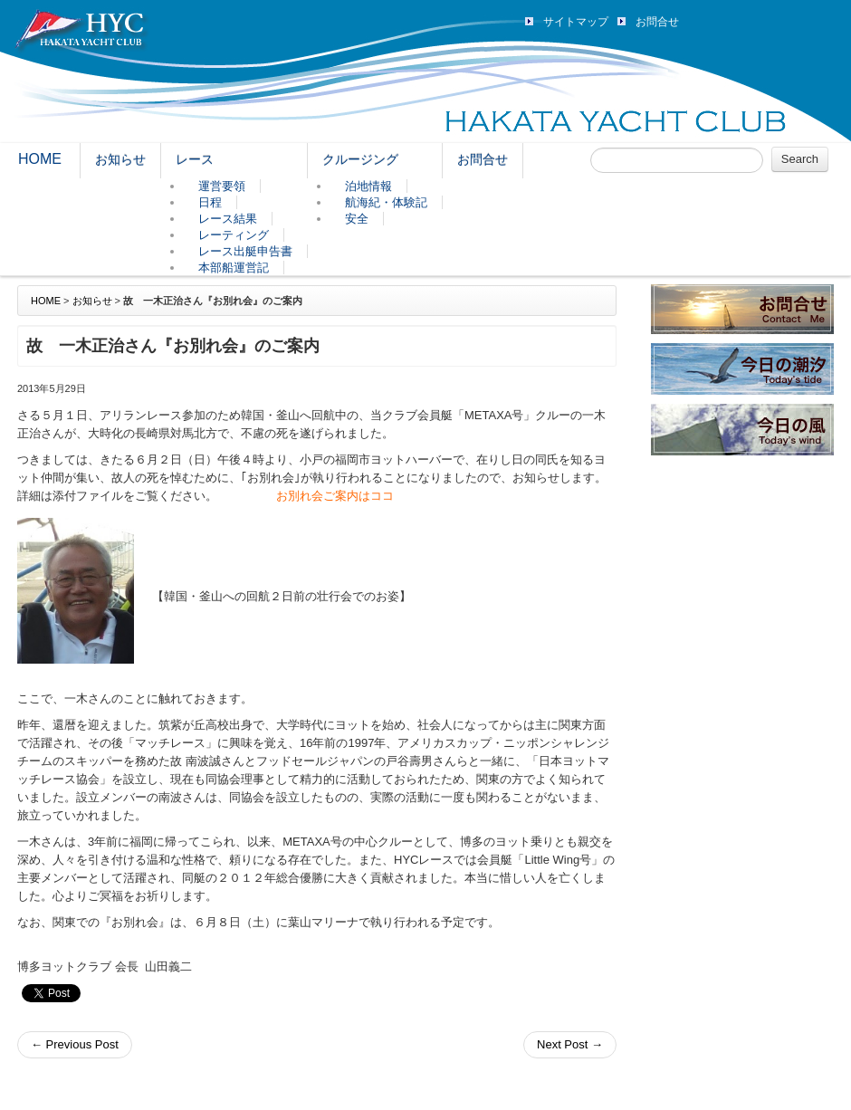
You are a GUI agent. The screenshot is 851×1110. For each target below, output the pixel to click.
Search (799, 159)
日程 (210, 202)
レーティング (233, 235)
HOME (40, 159)
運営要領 (221, 186)
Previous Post (75, 1044)
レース (195, 159)
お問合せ (657, 21)
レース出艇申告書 (245, 251)
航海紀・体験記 (386, 202)
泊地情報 (368, 186)
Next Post (570, 1044)
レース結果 (227, 218)
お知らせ (120, 159)
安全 (356, 218)
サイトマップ (575, 21)
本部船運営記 (233, 267)
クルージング (360, 159)
